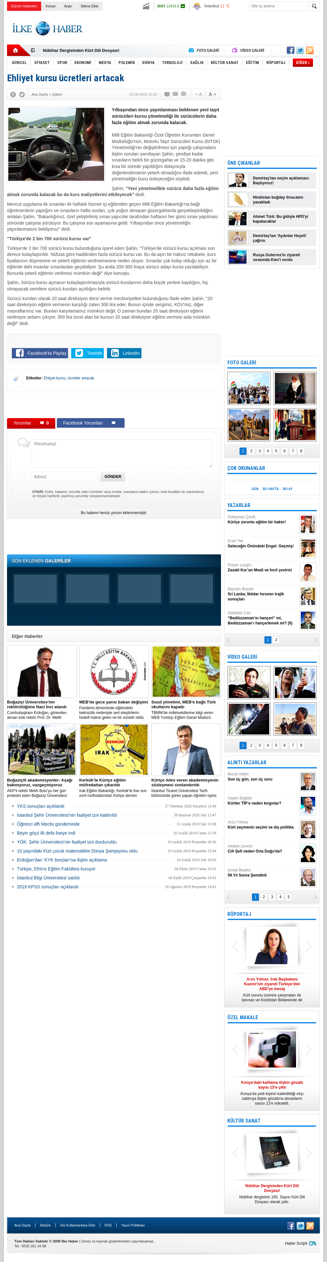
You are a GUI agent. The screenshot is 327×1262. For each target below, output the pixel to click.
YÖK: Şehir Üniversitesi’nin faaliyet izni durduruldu (67, 842)
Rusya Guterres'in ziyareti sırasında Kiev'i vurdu (276, 257)
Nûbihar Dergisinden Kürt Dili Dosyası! (81, 50)
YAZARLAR (238, 505)
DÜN (255, 489)
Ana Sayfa (22, 1225)
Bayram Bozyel (263, 594)
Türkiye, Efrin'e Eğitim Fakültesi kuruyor (56, 868)
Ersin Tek (263, 544)
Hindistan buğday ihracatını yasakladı (278, 199)
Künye (51, 6)
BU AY (288, 489)
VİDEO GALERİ (242, 657)
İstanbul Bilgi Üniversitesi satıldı (48, 877)
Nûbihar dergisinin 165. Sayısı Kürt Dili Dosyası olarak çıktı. (272, 1194)
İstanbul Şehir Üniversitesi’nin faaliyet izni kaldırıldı (67, 815)
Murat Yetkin (263, 777)
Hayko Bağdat (263, 801)
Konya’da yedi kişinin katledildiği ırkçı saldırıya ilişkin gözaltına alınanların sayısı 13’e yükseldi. (272, 1093)
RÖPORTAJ (239, 914)
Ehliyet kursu (55, 378)
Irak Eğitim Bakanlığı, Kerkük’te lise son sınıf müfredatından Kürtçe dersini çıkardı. (114, 788)
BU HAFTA (271, 489)
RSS (108, 1225)
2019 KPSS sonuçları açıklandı (48, 886)
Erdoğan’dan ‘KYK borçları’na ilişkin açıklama (62, 859)
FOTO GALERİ (241, 363)
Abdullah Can (263, 618)
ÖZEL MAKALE (242, 1017)
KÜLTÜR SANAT (244, 1121)
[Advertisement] (203, 28)
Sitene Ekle (89, 6)
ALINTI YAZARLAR (246, 762)
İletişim (45, 1225)
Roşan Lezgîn (263, 568)
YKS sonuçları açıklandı (41, 806)
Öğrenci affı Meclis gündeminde (48, 824)
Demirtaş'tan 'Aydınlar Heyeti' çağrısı (280, 238)
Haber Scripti (296, 1243)
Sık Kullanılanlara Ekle (77, 1225)
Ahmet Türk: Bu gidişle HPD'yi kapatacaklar (280, 219)
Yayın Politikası (133, 1225)
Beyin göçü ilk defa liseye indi (46, 833)
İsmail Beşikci (263, 873)
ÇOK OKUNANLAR (246, 468)
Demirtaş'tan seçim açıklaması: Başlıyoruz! (281, 180)
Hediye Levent (263, 849)
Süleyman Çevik (263, 520)
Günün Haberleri (24, 6)
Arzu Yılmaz (263, 825)
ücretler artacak (81, 378)
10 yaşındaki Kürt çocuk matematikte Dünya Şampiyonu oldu (77, 850)
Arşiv (68, 6)
